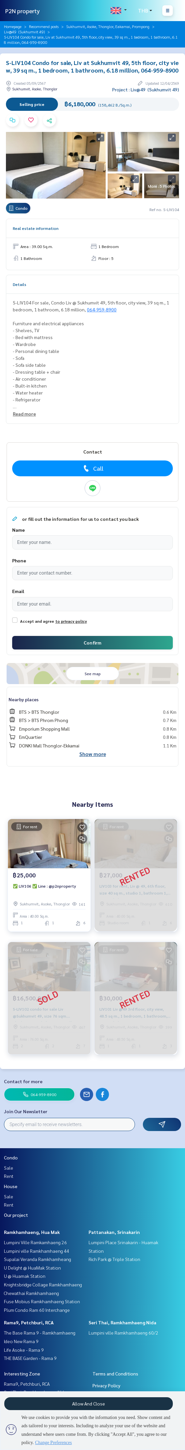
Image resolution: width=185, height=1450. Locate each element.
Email (18, 591)
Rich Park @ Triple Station (114, 1259)
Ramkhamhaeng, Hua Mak (32, 1232)
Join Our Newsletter (25, 1111)
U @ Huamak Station (24, 1276)
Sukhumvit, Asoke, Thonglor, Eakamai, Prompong (107, 26)
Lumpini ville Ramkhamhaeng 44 (36, 1251)
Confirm (92, 643)
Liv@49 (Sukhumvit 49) (24, 31)
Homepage (12, 26)
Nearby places (24, 699)
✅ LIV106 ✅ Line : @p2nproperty (44, 886)
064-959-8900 (102, 309)
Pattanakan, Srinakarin (114, 1232)
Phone (19, 560)
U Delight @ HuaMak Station (32, 1268)
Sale (8, 1168)
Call (92, 468)
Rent (8, 1176)
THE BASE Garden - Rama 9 (30, 1358)
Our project (16, 1215)
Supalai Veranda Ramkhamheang (37, 1259)
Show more (92, 753)
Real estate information (36, 228)
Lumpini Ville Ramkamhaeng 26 (35, 1242)
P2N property (22, 11)
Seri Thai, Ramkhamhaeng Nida (122, 1322)
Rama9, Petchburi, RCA (29, 1322)
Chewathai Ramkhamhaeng (31, 1293)
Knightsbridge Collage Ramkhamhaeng (43, 1284)
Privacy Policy (106, 1385)
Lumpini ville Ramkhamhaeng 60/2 (123, 1333)
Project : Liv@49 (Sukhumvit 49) (145, 89)
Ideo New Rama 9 (21, 1341)
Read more (24, 414)
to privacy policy (71, 621)
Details (19, 284)
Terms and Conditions (115, 1373)
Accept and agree (37, 621)
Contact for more (23, 1081)
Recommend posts (44, 26)
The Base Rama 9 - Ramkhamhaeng (39, 1333)
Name (18, 530)
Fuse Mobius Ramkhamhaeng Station (42, 1301)
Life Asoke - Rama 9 (24, 1350)
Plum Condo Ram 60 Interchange (37, 1310)
